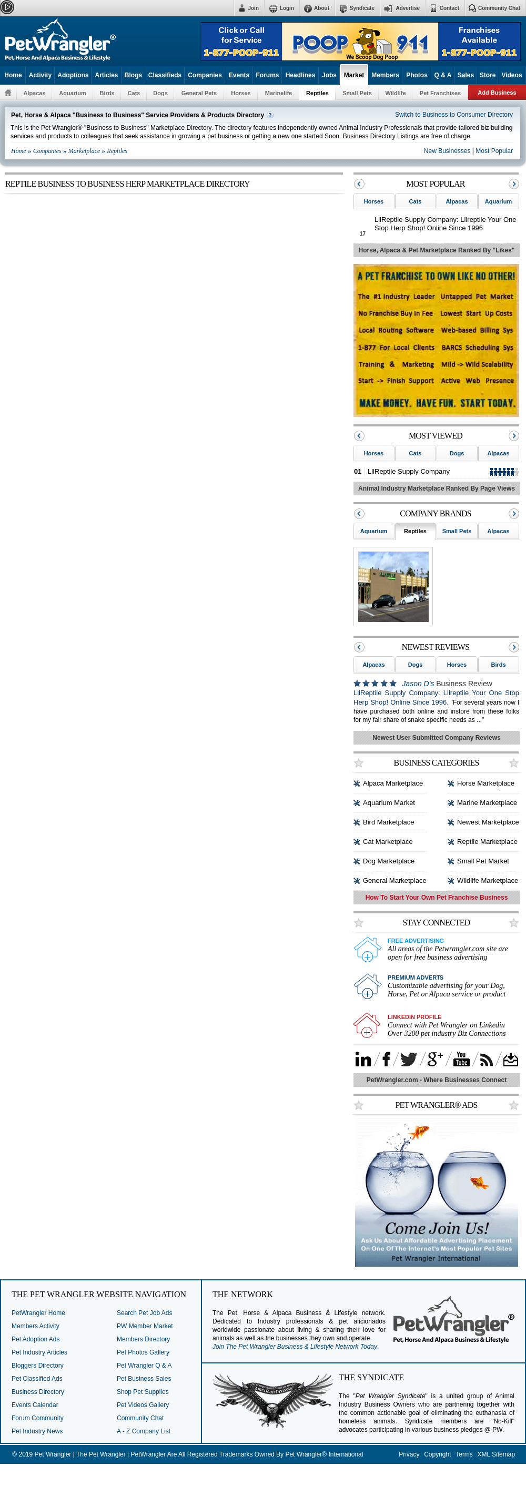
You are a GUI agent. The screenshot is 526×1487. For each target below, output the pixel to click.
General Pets (199, 93)
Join (253, 8)
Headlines (301, 75)
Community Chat (499, 8)
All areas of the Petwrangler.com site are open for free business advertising (448, 953)
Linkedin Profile (415, 1017)
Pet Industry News (37, 1431)
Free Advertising (416, 941)
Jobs (329, 75)
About (321, 8)
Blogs (133, 75)
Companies (205, 75)
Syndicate (362, 8)
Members (385, 75)
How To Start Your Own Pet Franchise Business (437, 897)
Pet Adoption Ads (35, 1339)
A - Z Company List (143, 1431)
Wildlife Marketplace (487, 880)
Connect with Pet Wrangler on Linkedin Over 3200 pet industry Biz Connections (446, 1029)
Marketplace (84, 151)
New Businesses (448, 151)
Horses (240, 93)
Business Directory (38, 1392)
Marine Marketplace (487, 803)
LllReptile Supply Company (409, 471)
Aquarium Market (389, 803)
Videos (511, 75)
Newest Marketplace (488, 822)
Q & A (443, 75)
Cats (134, 93)
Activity (40, 75)
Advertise (408, 8)
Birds (106, 93)
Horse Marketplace (485, 783)
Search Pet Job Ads (144, 1313)
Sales (466, 75)
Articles (106, 75)
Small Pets (357, 93)
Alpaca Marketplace (393, 783)
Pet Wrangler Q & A (144, 1365)
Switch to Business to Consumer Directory (454, 114)
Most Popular (494, 151)
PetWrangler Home (38, 1313)
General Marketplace (395, 880)
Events (239, 75)
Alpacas (34, 93)
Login (287, 8)
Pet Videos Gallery (143, 1405)
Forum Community (38, 1418)
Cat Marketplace (388, 842)
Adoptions (72, 75)
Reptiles (317, 93)
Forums (267, 75)
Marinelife (278, 93)
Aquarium (72, 93)
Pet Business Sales (144, 1378)
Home (13, 75)
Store (488, 75)
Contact (449, 8)
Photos (417, 75)
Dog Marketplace (388, 861)
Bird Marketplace (388, 822)
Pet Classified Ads (37, 1378)
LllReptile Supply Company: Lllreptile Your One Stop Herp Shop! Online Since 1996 (446, 224)
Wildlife (395, 93)
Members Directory (143, 1339)
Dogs (160, 93)
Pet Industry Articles (39, 1352)
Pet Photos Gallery (143, 1352)
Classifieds (164, 75)
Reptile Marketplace (487, 842)
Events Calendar (35, 1405)
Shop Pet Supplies (143, 1392)
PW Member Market (145, 1326)
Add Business (497, 92)
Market (354, 75)
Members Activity (35, 1326)
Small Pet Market (483, 861)
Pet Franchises (440, 93)
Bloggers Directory (38, 1365)
